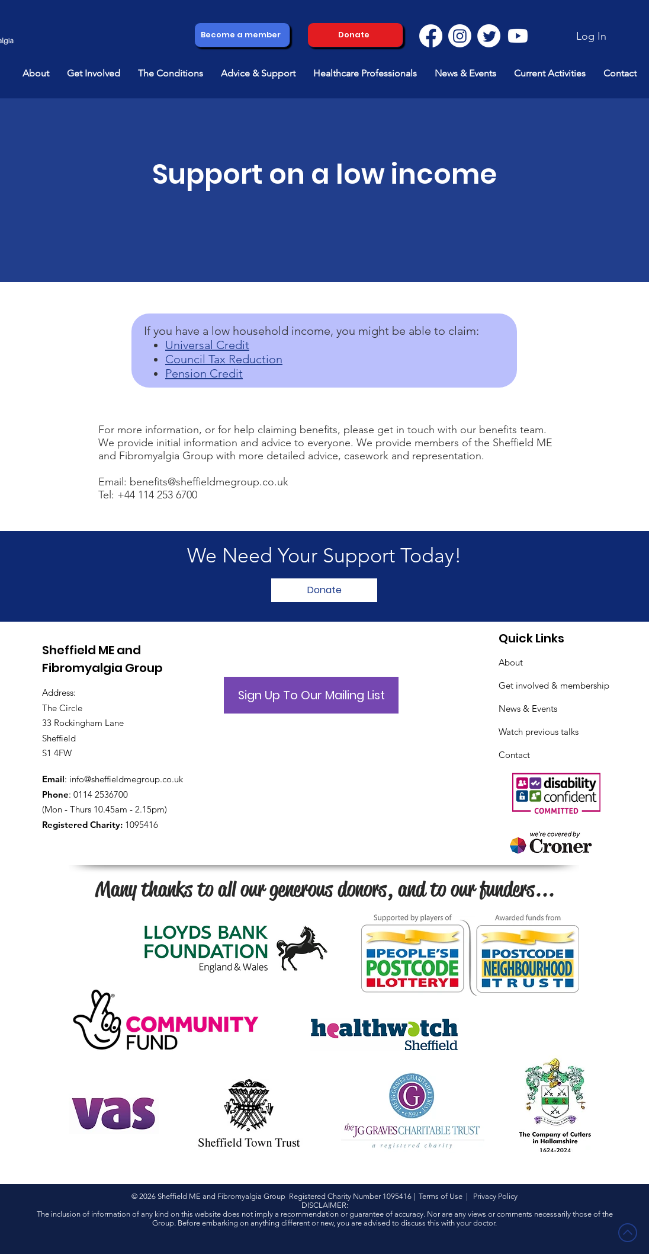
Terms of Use (440, 1196)
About (511, 662)
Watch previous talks (539, 731)
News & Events (528, 708)
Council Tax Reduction (223, 359)
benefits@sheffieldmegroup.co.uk (209, 481)
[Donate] (355, 35)
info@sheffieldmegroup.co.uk (126, 779)
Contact (514, 754)
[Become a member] (242, 35)
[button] (36, 73)
